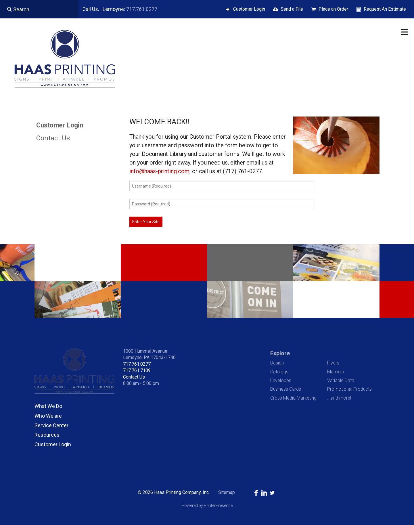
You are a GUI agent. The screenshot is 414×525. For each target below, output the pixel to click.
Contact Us (53, 138)
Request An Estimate (385, 9)
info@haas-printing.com (159, 171)
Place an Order (333, 9)
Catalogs (279, 372)
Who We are (48, 416)
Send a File (292, 9)
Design (277, 363)
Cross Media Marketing (293, 398)
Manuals (335, 372)
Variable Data (340, 380)
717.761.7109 (137, 370)
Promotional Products (349, 389)
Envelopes (280, 380)
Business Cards (285, 389)
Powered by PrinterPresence (207, 505)
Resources (47, 435)
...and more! (339, 398)
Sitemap (226, 492)
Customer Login (249, 9)
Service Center (51, 425)
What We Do (48, 406)
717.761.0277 (141, 9)
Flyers (333, 363)
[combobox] (39, 9)
